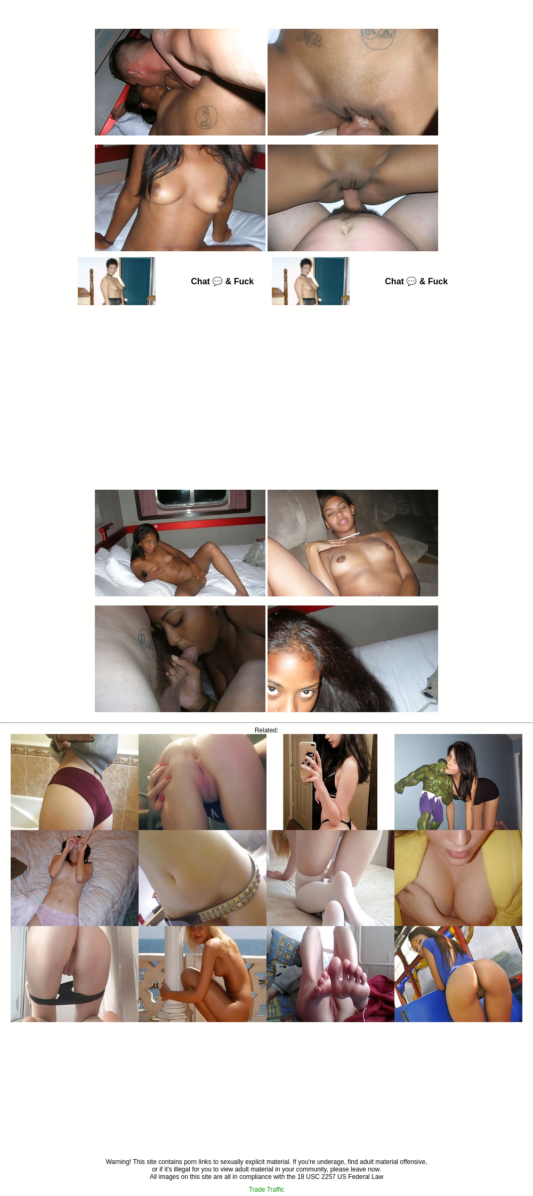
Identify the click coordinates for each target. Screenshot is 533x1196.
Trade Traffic (267, 1189)
